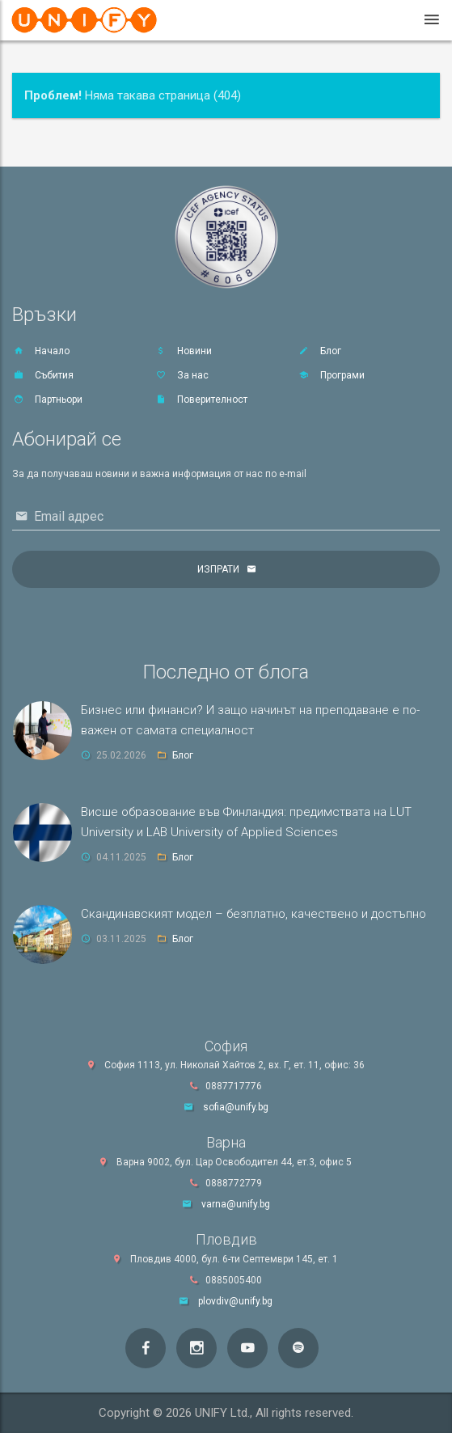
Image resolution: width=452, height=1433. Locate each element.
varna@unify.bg (235, 1204)
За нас (181, 375)
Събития (43, 375)
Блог (319, 351)
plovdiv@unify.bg (235, 1301)
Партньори (47, 399)
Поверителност (200, 399)
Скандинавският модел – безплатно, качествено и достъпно (253, 914)
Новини (183, 351)
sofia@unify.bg (235, 1107)
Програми (331, 375)
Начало (41, 351)
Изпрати (218, 569)
